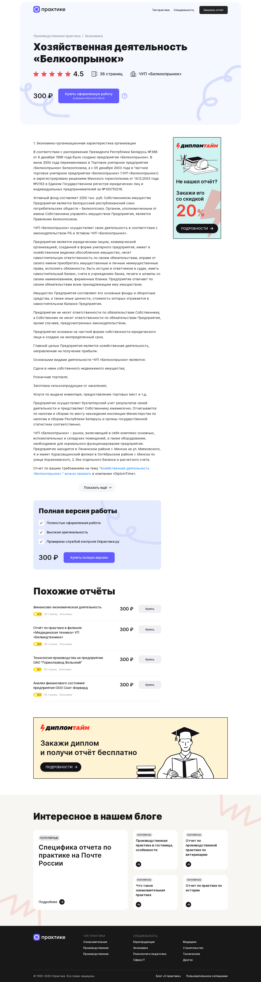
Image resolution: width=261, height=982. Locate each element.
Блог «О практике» (168, 976)
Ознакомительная (95, 942)
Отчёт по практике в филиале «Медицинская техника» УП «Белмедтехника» (57, 632)
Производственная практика (57, 36)
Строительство (193, 948)
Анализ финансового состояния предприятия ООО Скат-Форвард (61, 685)
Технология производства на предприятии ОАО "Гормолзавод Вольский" (68, 660)
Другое (188, 960)
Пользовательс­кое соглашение (207, 976)
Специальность (184, 10)
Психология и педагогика (149, 954)
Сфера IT (139, 960)
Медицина (189, 942)
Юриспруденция (144, 942)
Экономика (94, 36)
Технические (191, 954)
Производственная (96, 948)
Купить (149, 608)
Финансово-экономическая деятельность (67, 607)
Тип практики (161, 10)
